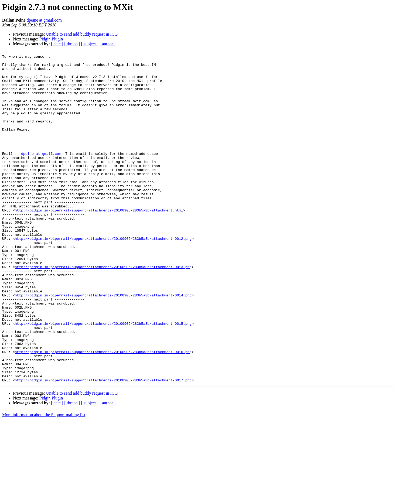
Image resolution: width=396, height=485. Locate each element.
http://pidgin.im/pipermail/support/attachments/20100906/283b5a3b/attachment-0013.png (103, 309)
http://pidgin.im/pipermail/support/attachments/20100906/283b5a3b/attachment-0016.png (103, 411)
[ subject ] (89, 44)
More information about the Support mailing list (43, 480)
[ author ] (108, 44)
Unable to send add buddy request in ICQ (82, 34)
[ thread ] (72, 44)
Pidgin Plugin (51, 39)
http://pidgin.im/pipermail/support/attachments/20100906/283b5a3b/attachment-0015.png (103, 377)
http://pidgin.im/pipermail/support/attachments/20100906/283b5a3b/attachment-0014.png (103, 343)
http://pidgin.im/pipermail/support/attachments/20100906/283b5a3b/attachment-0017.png (103, 445)
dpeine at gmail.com (44, 20)
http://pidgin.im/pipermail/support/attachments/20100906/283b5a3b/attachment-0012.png (103, 275)
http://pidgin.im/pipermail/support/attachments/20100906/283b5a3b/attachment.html (99, 241)
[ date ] (57, 44)
